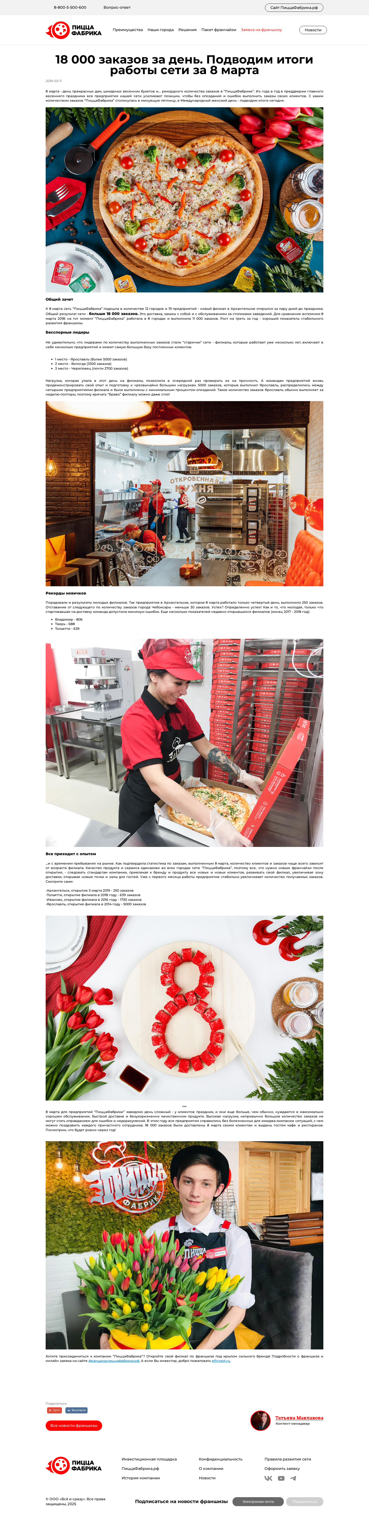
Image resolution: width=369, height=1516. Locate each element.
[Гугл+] (54, 1410)
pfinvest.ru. (221, 1361)
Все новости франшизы (73, 1425)
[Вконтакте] (76, 1410)
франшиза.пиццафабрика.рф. (114, 1361)
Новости (313, 30)
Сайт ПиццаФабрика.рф (294, 7)
